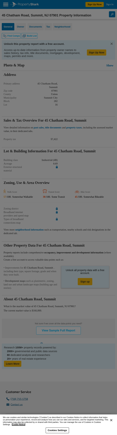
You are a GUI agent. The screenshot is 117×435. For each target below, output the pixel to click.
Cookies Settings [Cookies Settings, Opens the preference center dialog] (57, 430)
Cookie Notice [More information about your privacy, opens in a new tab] (18, 424)
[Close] (111, 420)
